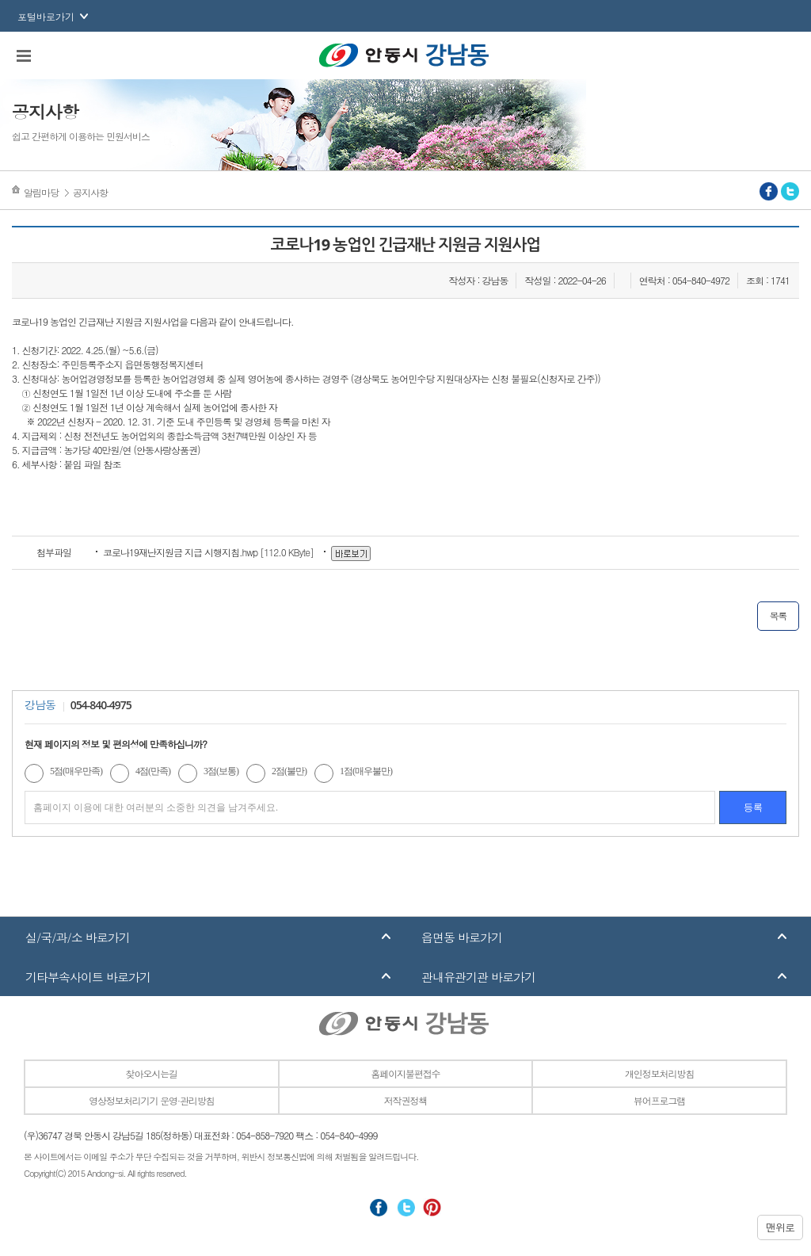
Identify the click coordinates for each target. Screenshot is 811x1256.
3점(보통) (221, 771)
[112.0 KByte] (209, 552)
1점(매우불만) (366, 771)
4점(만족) (152, 771)
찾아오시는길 (151, 1073)
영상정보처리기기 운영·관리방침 (151, 1100)
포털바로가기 (45, 16)
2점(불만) (289, 771)
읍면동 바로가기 (461, 937)
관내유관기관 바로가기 (478, 976)
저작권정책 (405, 1100)
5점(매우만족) (76, 771)
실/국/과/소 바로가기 (77, 937)
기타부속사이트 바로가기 (87, 976)
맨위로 (780, 1227)
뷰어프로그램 (659, 1100)
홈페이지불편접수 (405, 1073)
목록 (778, 615)
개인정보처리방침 (659, 1073)
